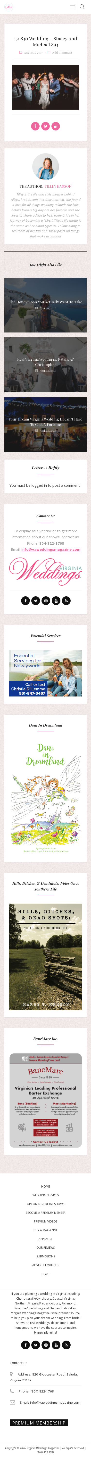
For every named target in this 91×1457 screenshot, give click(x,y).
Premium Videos (45, 1221)
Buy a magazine (45, 1230)
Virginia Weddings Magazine (42, 1448)
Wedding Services (46, 1195)
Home (45, 1186)
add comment (62, 52)
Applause (45, 1239)
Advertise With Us (45, 1265)
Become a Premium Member (46, 1213)
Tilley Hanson (58, 186)
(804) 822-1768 (45, 1452)
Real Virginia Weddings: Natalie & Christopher (45, 362)
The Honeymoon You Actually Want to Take (45, 301)
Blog (45, 1274)
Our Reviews (45, 1248)
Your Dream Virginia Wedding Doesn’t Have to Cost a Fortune (45, 422)
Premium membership (39, 1423)
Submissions (45, 1256)
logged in (39, 485)
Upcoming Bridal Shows (45, 1204)
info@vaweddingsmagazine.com (50, 549)
